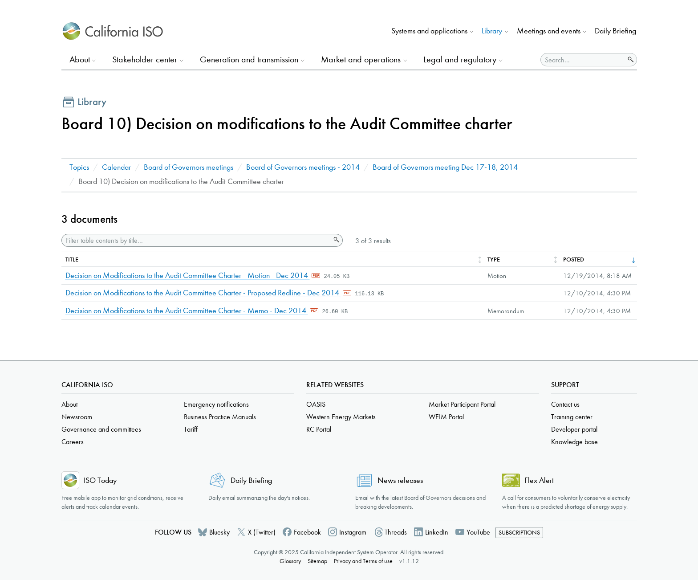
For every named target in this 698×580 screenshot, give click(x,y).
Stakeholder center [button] (144, 59)
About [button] (79, 59)
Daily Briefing (615, 31)
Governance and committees (101, 429)
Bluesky (219, 532)
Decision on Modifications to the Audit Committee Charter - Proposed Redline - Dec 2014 (203, 293)
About (69, 404)
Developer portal (574, 429)
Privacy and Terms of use (363, 561)
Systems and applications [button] (429, 31)
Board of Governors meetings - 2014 (303, 167)
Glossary (290, 561)
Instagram (352, 532)
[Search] (582, 59)
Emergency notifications (216, 404)
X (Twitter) (262, 532)
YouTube (478, 532)
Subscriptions (519, 532)
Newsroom (76, 417)
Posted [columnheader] (573, 259)
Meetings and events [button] (548, 31)
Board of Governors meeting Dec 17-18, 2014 (445, 167)
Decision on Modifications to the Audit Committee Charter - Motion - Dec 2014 (187, 275)
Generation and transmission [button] (249, 59)
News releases (400, 480)
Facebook (307, 532)
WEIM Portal (446, 417)
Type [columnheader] (493, 259)
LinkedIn (436, 532)
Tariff (191, 429)
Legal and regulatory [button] (459, 59)
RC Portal (318, 429)
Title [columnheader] (71, 259)
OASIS (315, 404)
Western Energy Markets (341, 417)
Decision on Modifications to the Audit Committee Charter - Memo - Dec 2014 (186, 310)
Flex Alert (539, 480)
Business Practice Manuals (220, 417)
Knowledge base (574, 441)
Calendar (116, 167)
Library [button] (492, 31)
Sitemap (317, 561)
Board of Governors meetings (188, 167)
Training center (571, 417)
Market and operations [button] (361, 59)
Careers (72, 441)
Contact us (565, 404)
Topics (79, 167)
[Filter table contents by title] (196, 240)
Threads (396, 532)
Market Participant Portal (462, 404)
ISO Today (100, 480)
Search (335, 240)
